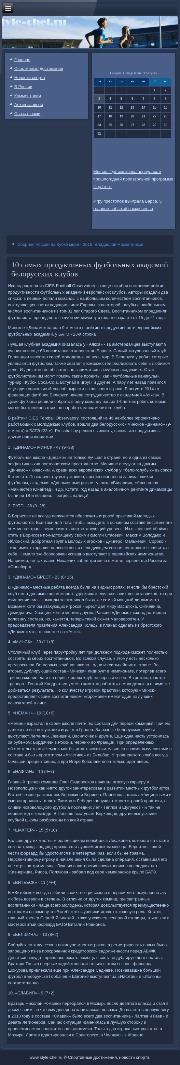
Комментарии (27, 95)
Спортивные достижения (38, 68)
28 (143, 125)
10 (99, 107)
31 (99, 133)
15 (154, 107)
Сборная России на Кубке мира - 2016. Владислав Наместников (80, 244)
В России (23, 86)
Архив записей (28, 104)
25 (110, 125)
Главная (22, 59)
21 (143, 116)
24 (99, 125)
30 (165, 125)
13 (132, 107)
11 (110, 107)
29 (154, 125)
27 (132, 125)
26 (121, 125)
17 (99, 116)
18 (110, 116)
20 (132, 116)
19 (121, 116)
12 (121, 107)
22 (154, 116)
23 (165, 116)
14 (143, 107)
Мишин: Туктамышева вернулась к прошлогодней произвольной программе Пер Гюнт (133, 179)
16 (165, 107)
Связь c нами (27, 113)
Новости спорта (29, 77)
